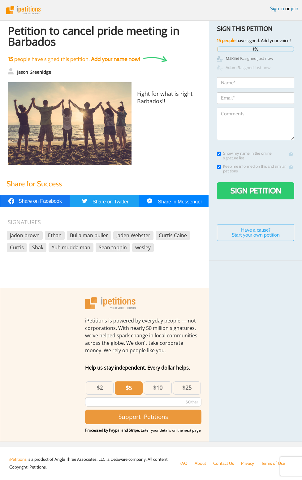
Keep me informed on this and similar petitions (251, 168)
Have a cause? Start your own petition (256, 232)
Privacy (247, 463)
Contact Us (223, 463)
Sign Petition (255, 190)
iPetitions (151, 10)
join (294, 8)
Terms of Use (273, 463)
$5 (129, 388)
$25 (187, 387)
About (200, 463)
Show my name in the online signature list (244, 155)
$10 (157, 387)
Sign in (277, 8)
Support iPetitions (143, 416)
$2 (100, 387)
